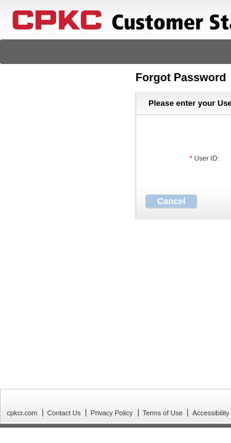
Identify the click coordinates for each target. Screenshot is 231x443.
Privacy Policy (111, 413)
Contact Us (64, 413)
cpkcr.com (22, 413)
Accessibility (210, 413)
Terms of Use (163, 413)
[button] (171, 201)
